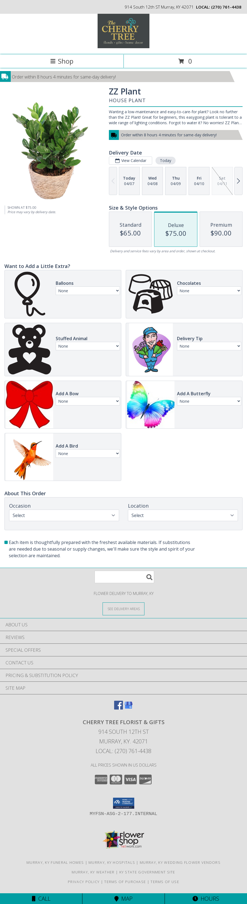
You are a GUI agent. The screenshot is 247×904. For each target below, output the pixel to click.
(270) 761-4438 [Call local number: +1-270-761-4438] (226, 7)
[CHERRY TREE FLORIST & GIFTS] (123, 46)
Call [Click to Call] (41, 898)
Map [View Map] (123, 898)
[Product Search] (124, 577)
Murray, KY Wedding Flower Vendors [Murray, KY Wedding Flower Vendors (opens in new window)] (180, 862)
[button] (123, 803)
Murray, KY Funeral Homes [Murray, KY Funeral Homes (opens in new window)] (55, 862)
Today (165, 160)
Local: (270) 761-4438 (123, 751)
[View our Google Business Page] (128, 708)
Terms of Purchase (125, 881)
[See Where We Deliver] (123, 608)
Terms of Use (165, 881)
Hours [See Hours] (205, 898)
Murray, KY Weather (93, 872)
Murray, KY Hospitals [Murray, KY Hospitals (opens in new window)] (111, 862)
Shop (61, 61)
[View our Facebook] (118, 708)
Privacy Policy (84, 881)
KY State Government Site (147, 872)
